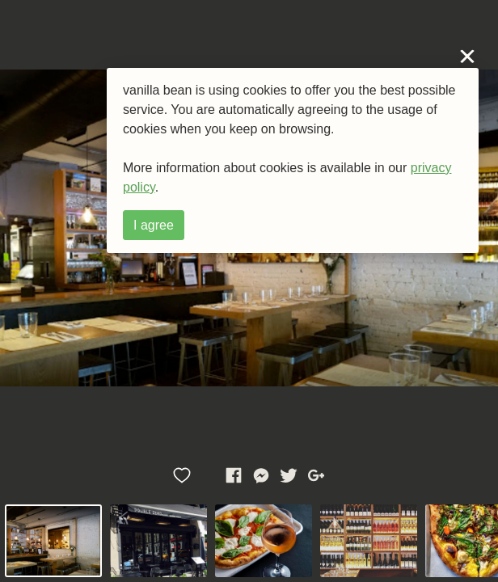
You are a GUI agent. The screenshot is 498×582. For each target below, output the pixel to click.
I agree (153, 225)
